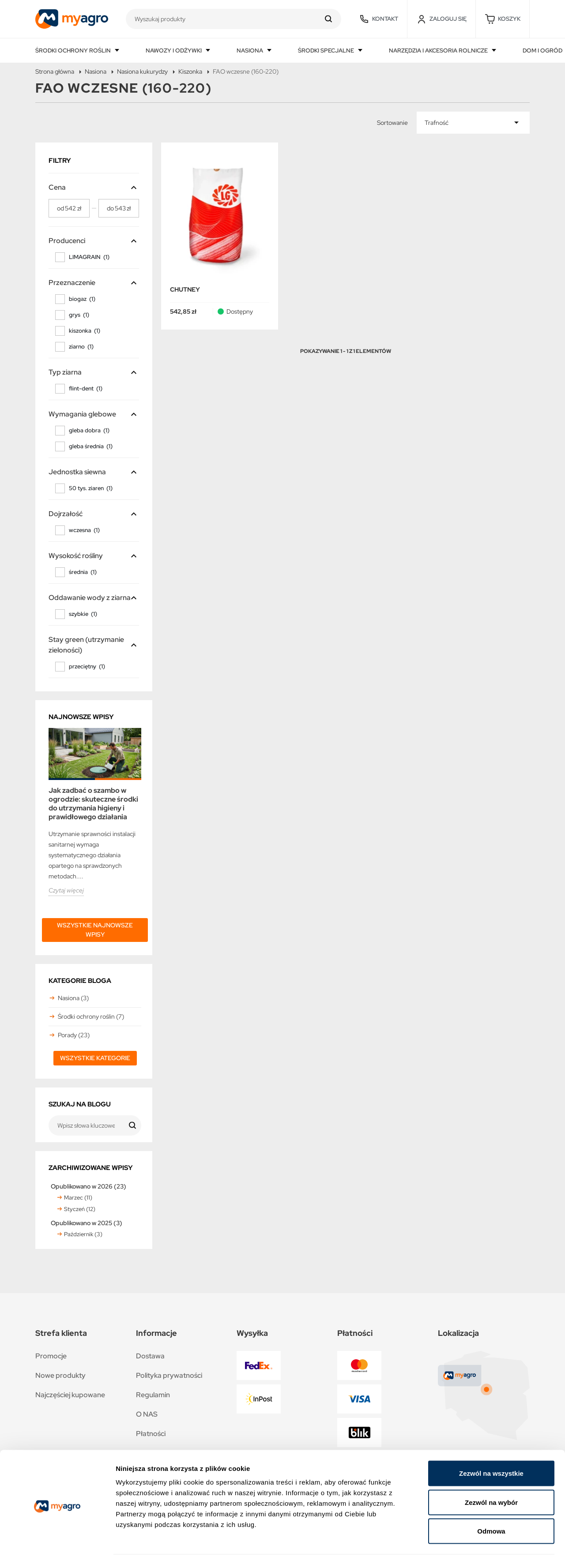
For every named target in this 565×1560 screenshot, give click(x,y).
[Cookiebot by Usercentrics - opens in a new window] (57, 1542)
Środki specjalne (326, 50)
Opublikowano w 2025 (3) (86, 1223)
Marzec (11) (78, 1197)
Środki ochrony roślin (73, 50)
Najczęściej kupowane (70, 1394)
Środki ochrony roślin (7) (91, 1016)
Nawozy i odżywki (174, 50)
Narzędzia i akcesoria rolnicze (439, 50)
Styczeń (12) (79, 1209)
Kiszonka (190, 71)
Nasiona (250, 50)
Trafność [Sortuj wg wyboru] (436, 123)
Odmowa (491, 1502)
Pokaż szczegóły (470, 1542)
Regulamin (153, 1394)
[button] (502, 19)
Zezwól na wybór (491, 1473)
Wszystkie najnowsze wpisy (95, 929)
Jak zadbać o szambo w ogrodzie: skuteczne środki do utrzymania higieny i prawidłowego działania (93, 803)
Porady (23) (74, 1035)
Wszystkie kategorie (95, 1058)
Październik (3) (83, 1234)
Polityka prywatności (169, 1375)
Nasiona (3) (73, 998)
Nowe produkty (60, 1375)
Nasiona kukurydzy (142, 71)
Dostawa (150, 1356)
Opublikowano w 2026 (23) (88, 1186)
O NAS (147, 1414)
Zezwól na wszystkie (491, 1444)
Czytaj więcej (66, 890)
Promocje (51, 1356)
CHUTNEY (185, 289)
